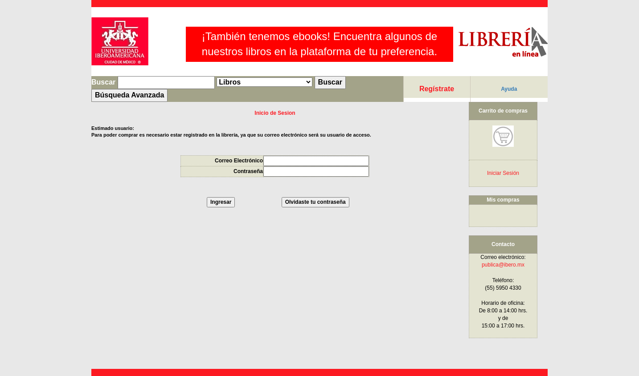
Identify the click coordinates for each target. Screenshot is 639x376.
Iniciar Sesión (503, 173)
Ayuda (509, 89)
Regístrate (436, 89)
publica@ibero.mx (503, 265)
